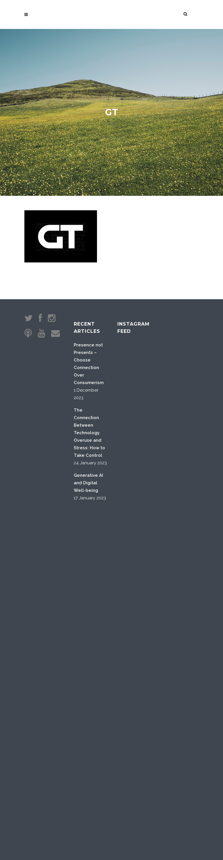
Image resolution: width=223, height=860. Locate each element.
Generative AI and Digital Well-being (88, 483)
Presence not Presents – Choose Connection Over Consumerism (89, 363)
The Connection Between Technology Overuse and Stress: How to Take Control (89, 433)
